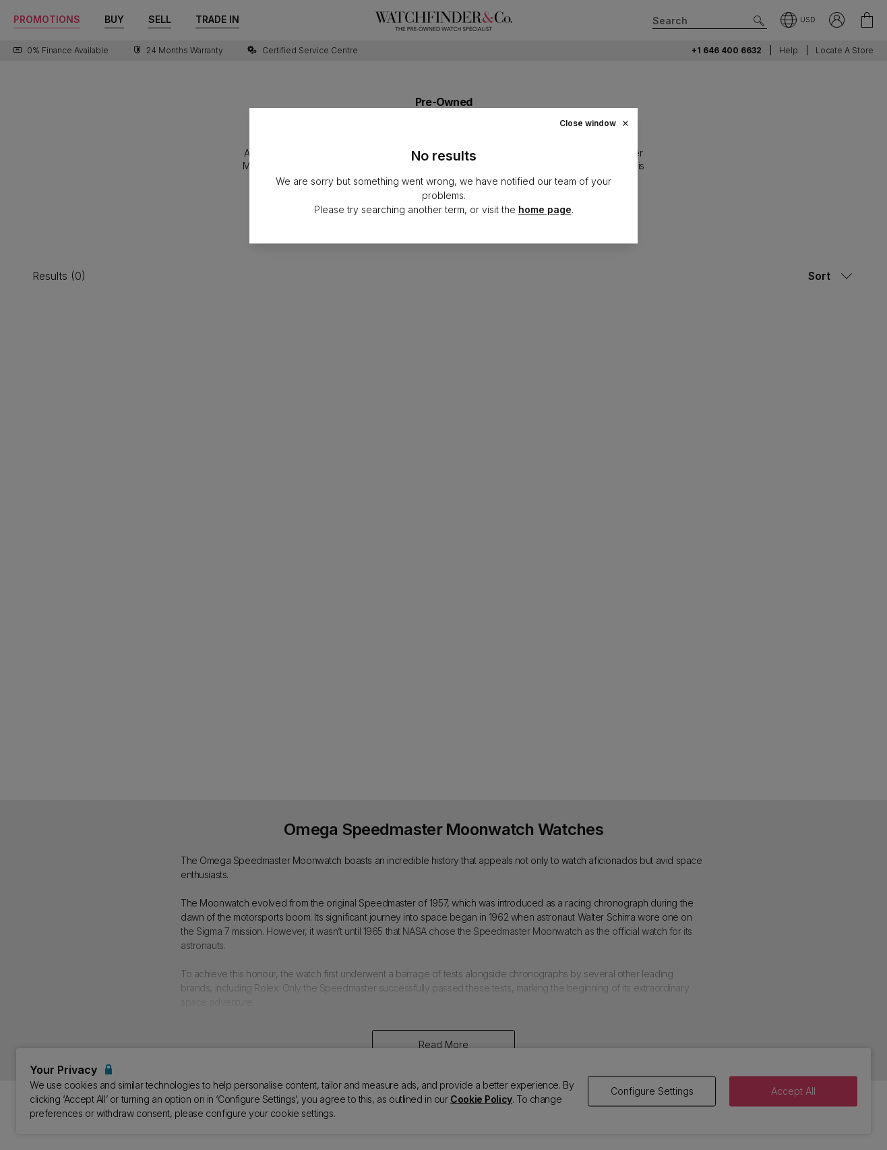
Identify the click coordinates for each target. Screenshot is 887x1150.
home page (545, 209)
